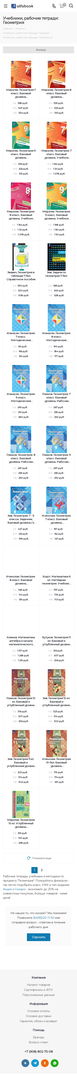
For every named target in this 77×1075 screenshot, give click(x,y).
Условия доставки (38, 1016)
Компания (39, 977)
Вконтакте (25, 1063)
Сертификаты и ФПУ (38, 990)
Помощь (38, 1030)
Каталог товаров (38, 985)
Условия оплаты (38, 1011)
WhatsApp (54, 1063)
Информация (38, 1004)
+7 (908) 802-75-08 (39, 1051)
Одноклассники (45, 1063)
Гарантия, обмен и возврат (38, 1021)
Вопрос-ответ (38, 1042)
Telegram (35, 1063)
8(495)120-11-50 (43, 918)
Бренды (38, 1037)
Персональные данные (38, 995)
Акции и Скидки (14, 889)
